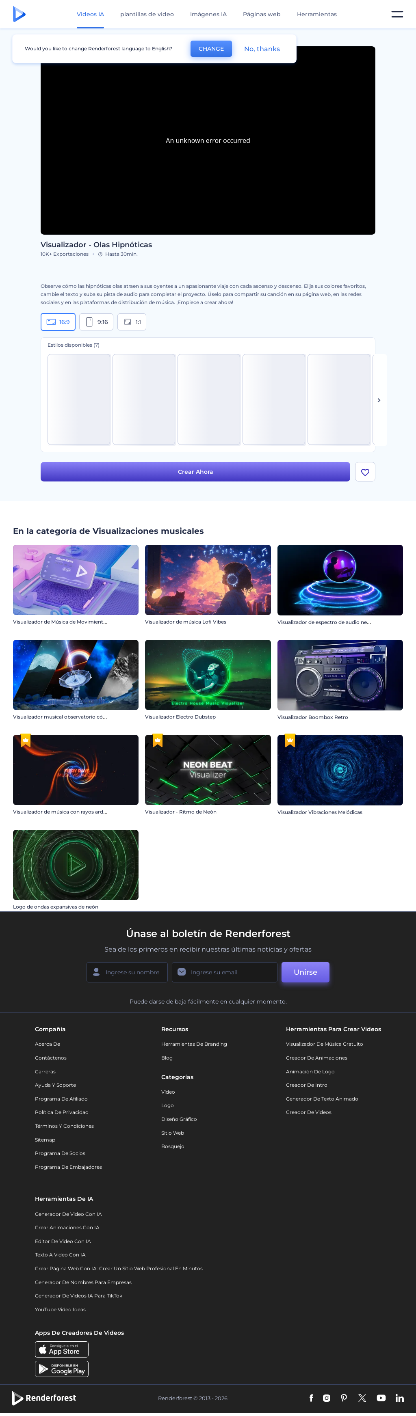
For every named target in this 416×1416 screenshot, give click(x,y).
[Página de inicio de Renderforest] (19, 14)
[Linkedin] (400, 1398)
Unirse (305, 972)
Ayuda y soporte (55, 1085)
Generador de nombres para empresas (83, 1282)
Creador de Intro (306, 1085)
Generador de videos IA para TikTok (78, 1296)
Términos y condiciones (64, 1126)
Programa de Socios (60, 1153)
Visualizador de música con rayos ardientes (65, 812)
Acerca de (47, 1044)
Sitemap (45, 1140)
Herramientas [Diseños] (317, 14)
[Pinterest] (344, 1398)
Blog (167, 1058)
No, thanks (262, 49)
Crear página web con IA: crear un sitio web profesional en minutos (119, 1268)
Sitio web (172, 1133)
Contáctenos (51, 1058)
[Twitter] (362, 1398)
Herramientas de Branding (194, 1044)
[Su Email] (224, 972)
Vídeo (168, 1092)
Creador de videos (309, 1112)
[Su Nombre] (127, 972)
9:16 (96, 322)
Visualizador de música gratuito (324, 1044)
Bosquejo (172, 1146)
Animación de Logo (310, 1071)
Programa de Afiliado (61, 1099)
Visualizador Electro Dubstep (180, 717)
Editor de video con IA (63, 1241)
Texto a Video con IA (60, 1255)
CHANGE (211, 48)
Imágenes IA (208, 14)
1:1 (132, 322)
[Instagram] (326, 1398)
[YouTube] (381, 1398)
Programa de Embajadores (68, 1167)
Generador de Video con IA (68, 1214)
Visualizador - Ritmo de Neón (181, 812)
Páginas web (262, 14)
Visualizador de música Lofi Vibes (185, 622)
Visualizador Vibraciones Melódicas (319, 812)
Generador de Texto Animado (322, 1099)
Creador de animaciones (316, 1058)
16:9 (58, 322)
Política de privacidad (62, 1112)
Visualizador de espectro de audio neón (325, 622)
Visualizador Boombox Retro (312, 717)
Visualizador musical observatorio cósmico (65, 717)
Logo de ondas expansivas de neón (55, 907)
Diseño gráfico (179, 1119)
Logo (167, 1105)
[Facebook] (311, 1398)
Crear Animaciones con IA (67, 1227)
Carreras (45, 1071)
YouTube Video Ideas (60, 1309)
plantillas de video (147, 14)
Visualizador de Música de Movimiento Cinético (70, 622)
